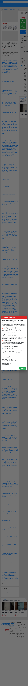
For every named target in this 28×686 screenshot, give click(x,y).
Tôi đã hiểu (23, 368)
